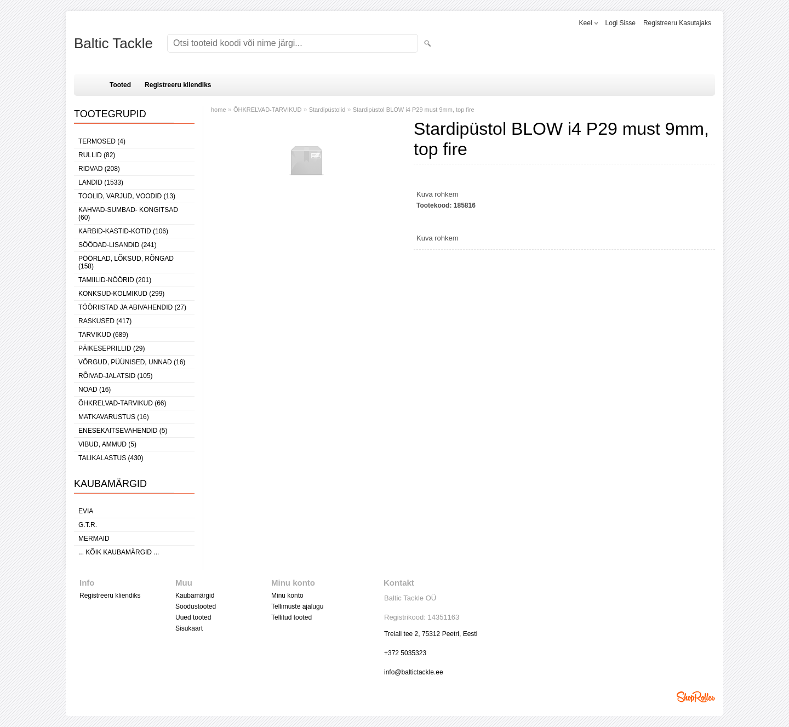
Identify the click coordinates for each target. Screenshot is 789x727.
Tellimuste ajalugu (297, 606)
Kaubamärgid (194, 595)
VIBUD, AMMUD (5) (107, 444)
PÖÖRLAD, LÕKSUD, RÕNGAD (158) (126, 262)
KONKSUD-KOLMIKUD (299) (121, 293)
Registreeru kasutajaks (677, 23)
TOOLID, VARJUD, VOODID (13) (126, 196)
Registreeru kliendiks (178, 85)
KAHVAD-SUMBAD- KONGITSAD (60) (128, 213)
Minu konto (287, 595)
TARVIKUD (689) (103, 335)
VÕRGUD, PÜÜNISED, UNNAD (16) (131, 362)
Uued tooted (193, 617)
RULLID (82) (96, 155)
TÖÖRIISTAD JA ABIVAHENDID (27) (132, 307)
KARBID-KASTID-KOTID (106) (123, 231)
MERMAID (94, 538)
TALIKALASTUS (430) (111, 458)
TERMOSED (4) (101, 141)
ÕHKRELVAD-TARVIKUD (267, 109)
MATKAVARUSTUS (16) (113, 417)
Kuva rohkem (437, 194)
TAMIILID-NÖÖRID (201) (114, 280)
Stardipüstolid (327, 109)
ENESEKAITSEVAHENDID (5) (122, 430)
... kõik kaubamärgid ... (118, 552)
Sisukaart (189, 628)
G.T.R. (87, 525)
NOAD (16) (94, 389)
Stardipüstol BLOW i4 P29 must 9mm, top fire (413, 109)
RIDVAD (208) (99, 169)
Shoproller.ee (696, 696)
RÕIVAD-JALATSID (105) (115, 376)
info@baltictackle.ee (413, 672)
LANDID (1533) (100, 182)
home (218, 109)
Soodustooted (195, 606)
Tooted (120, 85)
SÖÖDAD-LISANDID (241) (117, 245)
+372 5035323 (405, 653)
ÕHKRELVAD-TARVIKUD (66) (122, 403)
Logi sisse (620, 23)
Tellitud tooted (291, 617)
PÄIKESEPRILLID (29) (111, 348)
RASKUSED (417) (105, 321)
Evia (85, 511)
